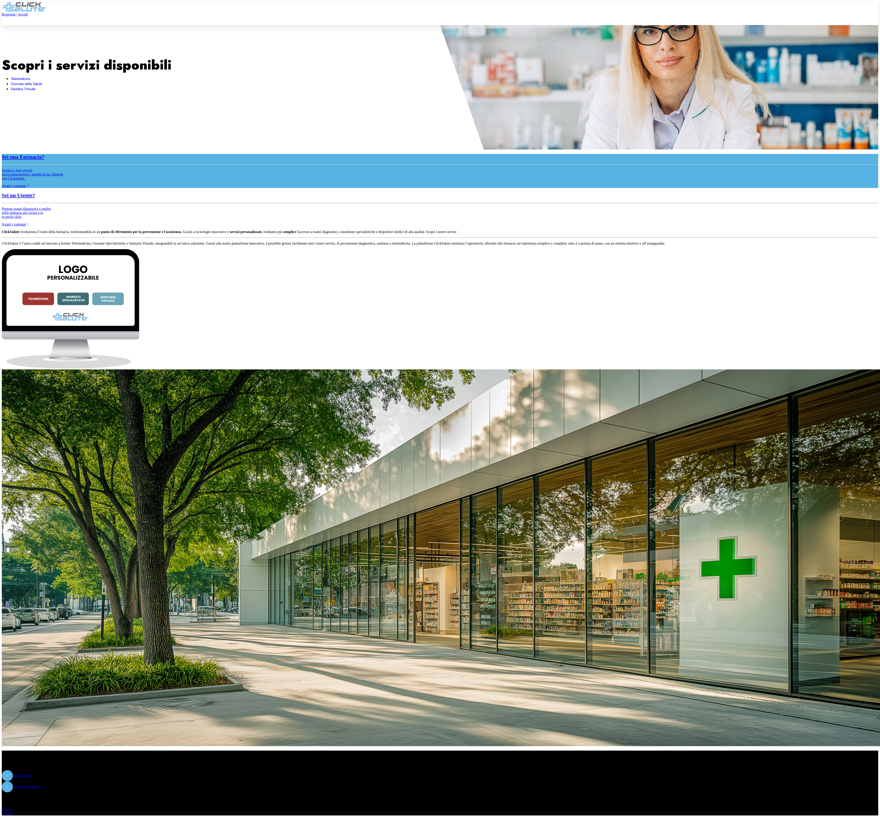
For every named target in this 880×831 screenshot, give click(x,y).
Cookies (7, 813)
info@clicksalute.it (27, 787)
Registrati (9, 14)
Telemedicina (20, 78)
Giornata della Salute (26, 83)
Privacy (7, 809)
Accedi (23, 14)
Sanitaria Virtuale (23, 89)
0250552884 (23, 775)
